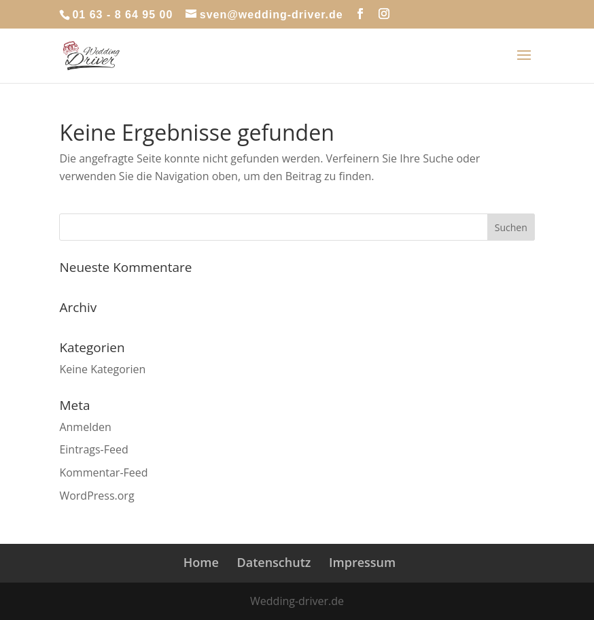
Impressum (362, 562)
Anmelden (85, 426)
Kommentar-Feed (103, 472)
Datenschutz (274, 562)
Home (201, 562)
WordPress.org (96, 495)
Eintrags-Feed (93, 449)
